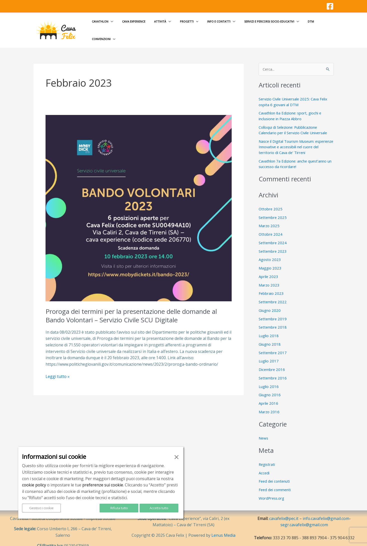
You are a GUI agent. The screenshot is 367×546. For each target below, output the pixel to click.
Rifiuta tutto (119, 508)
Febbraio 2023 (271, 285)
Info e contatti (213, 26)
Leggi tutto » (58, 368)
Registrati (267, 456)
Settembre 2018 (273, 319)
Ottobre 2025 (271, 200)
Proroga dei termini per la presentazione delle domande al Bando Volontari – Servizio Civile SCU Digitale (132, 307)
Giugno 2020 (270, 302)
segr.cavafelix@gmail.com (304, 517)
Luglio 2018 (269, 327)
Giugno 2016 (270, 386)
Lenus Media (223, 527)
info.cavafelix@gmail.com (326, 510)
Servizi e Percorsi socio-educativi (260, 26)
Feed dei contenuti (275, 473)
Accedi (264, 464)
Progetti (185, 26)
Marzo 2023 (269, 277)
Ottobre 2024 (271, 226)
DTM (299, 26)
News (264, 430)
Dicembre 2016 (272, 361)
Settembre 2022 (273, 293)
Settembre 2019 (273, 310)
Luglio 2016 (269, 378)
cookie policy (34, 485)
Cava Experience (138, 26)
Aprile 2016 (268, 395)
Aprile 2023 (268, 268)
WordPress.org (272, 490)
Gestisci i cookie (41, 508)
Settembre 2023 (273, 243)
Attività (162, 26)
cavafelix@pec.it (283, 510)
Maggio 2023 (270, 259)
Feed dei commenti (275, 481)
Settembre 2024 (273, 234)
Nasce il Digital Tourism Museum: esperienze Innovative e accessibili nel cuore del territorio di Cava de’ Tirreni (291, 139)
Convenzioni (316, 26)
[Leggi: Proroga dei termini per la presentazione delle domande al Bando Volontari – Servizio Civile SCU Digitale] (139, 199)
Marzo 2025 (269, 217)
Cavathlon (108, 26)
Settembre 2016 (273, 369)
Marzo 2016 (269, 403)
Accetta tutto (159, 508)
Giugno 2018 (270, 336)
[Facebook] (330, 6)
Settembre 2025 (273, 209)
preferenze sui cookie (102, 485)
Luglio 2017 (269, 353)
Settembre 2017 (273, 344)
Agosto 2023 (270, 251)
